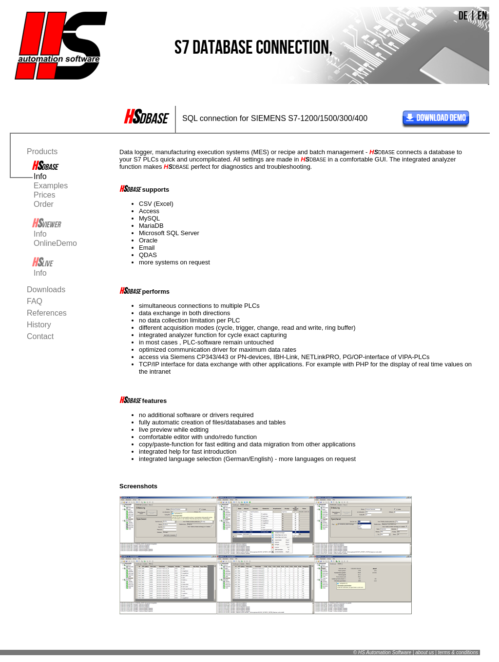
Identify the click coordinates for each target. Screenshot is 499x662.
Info (40, 176)
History (39, 325)
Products (42, 151)
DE (463, 15)
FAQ (34, 301)
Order (44, 204)
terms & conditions (458, 652)
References (47, 313)
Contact (40, 336)
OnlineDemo (55, 243)
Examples (51, 185)
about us (424, 652)
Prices (44, 195)
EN (482, 15)
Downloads (46, 289)
